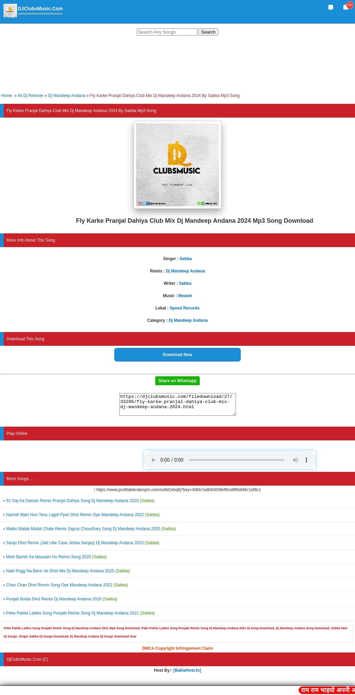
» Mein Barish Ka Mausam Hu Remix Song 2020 (55, 561)
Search (208, 32)
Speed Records (184, 308)
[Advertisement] (177, 65)
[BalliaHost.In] (186, 674)
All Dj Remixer (30, 95)
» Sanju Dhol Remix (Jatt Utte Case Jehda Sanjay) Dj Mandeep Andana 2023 (81, 547)
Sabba (186, 258)
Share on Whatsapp (177, 380)
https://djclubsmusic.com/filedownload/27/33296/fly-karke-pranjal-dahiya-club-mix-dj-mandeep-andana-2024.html (178, 406)
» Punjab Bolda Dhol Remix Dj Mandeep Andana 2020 (60, 603)
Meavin (185, 295)
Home (6, 95)
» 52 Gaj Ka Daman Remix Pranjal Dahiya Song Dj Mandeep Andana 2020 (79, 504)
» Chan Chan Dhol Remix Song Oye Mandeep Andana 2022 (65, 589)
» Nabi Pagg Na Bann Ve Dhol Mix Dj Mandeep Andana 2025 (66, 575)
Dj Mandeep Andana (67, 95)
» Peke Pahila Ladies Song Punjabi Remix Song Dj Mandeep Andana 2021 (79, 617)
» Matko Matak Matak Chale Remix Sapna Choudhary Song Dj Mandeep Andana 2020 (89, 533)
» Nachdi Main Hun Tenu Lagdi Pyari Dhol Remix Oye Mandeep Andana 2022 (81, 518)
